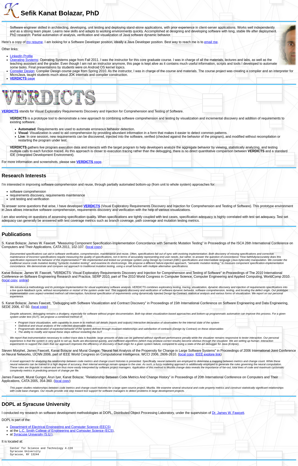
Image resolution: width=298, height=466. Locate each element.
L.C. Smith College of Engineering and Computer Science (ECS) (66, 430)
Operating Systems (24, 60)
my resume (34, 42)
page (22, 78)
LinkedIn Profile (21, 56)
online (23, 280)
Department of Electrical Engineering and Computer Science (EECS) (60, 427)
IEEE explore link (208, 354)
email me (211, 42)
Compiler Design (22, 71)
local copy (94, 247)
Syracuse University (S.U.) (33, 434)
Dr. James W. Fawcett (228, 413)
